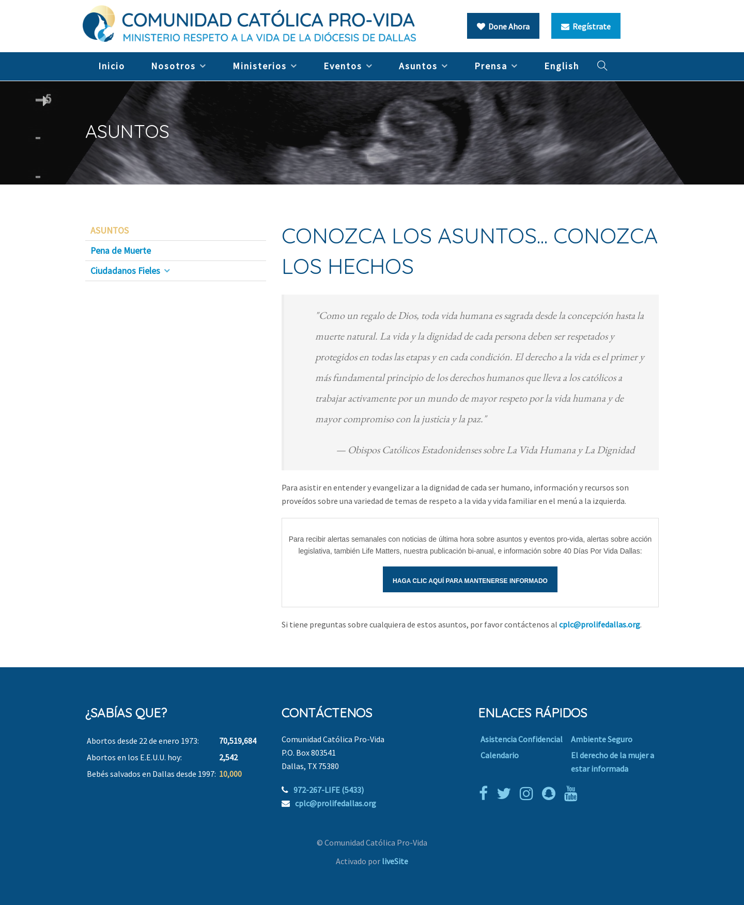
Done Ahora (503, 26)
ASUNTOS (109, 230)
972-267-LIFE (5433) (328, 790)
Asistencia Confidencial (522, 739)
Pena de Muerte (120, 250)
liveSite (395, 861)
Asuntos (418, 66)
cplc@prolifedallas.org (599, 624)
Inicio (111, 66)
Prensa (490, 66)
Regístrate (586, 26)
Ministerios (260, 66)
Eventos (342, 66)
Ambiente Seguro (601, 739)
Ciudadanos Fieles (125, 271)
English (561, 66)
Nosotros (173, 66)
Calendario (500, 755)
